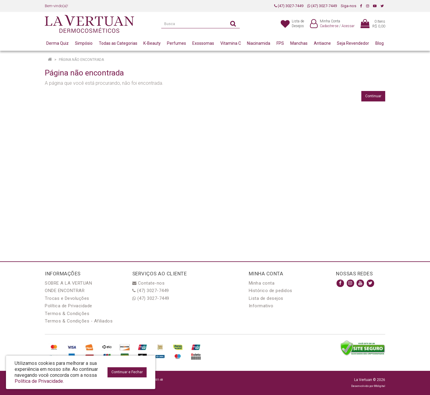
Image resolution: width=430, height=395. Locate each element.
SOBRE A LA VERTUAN (68, 283)
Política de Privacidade (68, 305)
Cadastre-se (329, 26)
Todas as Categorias (118, 43)
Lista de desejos (266, 298)
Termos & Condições (67, 313)
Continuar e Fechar (127, 372)
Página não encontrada (81, 60)
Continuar (373, 96)
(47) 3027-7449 (288, 6)
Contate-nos (148, 283)
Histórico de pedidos (270, 290)
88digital (379, 386)
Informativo (261, 305)
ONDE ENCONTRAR (65, 290)
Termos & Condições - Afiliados (79, 321)
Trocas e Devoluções (67, 298)
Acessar (348, 26)
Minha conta (262, 283)
